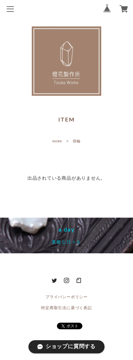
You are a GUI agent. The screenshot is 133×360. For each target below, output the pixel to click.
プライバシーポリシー (66, 297)
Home (57, 141)
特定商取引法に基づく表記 (66, 308)
